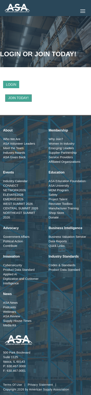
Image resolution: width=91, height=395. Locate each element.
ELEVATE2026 (13, 194)
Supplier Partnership (63, 152)
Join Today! (18, 98)
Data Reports (58, 241)
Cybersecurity (12, 265)
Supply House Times (17, 320)
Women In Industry (62, 143)
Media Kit (9, 325)
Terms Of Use (12, 384)
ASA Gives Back (14, 157)
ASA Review (11, 316)
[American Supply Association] (17, 8)
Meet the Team (13, 148)
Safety (53, 194)
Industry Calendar (15, 181)
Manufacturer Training (64, 208)
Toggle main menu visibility (83, 10)
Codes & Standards (62, 265)
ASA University (59, 185)
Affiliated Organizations (64, 161)
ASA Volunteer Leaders (19, 143)
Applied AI (10, 274)
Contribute (10, 245)
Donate (54, 217)
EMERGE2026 (13, 199)
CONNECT (10, 185)
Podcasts (9, 307)
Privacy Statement (40, 384)
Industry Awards (14, 152)
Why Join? (56, 139)
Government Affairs (16, 236)
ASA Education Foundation (67, 181)
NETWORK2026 (14, 190)
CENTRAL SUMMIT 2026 (20, 208)
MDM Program (59, 190)
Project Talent (58, 199)
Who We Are (11, 139)
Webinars (9, 311)
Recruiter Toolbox (61, 203)
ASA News (10, 302)
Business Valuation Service (67, 236)
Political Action (13, 241)
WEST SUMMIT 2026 (18, 203)
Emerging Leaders (61, 148)
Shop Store (56, 212)
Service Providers (61, 157)
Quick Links (57, 245)
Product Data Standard (19, 269)
